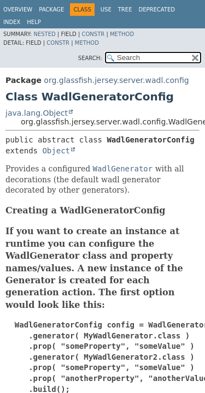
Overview (17, 10)
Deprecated (156, 10)
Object (56, 150)
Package (51, 10)
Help (33, 22)
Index (11, 22)
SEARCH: (90, 58)
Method (122, 34)
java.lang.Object (36, 113)
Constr (92, 34)
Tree (125, 10)
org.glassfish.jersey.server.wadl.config (116, 80)
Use (106, 10)
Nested (44, 34)
